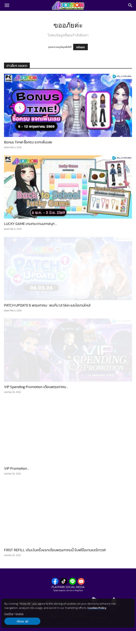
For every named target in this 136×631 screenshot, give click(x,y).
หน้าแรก (80, 47)
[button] (6, 5)
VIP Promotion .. (16, 468)
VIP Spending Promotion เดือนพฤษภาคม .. (36, 386)
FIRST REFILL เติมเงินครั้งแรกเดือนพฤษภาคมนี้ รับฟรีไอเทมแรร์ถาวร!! (55, 550)
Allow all (22, 621)
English (20, 614)
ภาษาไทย (8, 614)
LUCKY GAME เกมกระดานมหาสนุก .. (30, 223)
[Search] (130, 5)
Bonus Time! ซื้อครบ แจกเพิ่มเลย (28, 142)
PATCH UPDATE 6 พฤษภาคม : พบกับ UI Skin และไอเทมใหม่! (47, 305)
